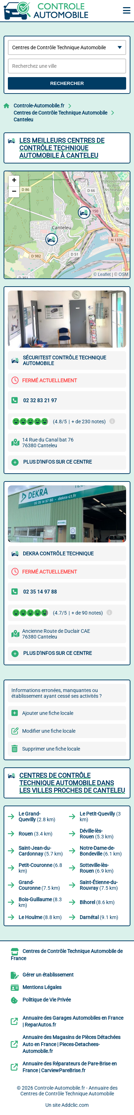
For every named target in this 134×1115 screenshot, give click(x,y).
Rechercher (67, 83)
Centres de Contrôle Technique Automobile (60, 113)
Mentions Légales (42, 987)
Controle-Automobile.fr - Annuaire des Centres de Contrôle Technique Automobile (69, 1090)
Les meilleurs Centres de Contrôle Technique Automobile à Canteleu (61, 148)
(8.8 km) (40, 917)
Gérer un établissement (48, 975)
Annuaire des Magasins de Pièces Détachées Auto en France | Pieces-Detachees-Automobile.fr (71, 1044)
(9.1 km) (99, 917)
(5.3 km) (97, 833)
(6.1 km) (101, 851)
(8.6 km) (97, 902)
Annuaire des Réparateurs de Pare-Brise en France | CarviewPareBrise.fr (70, 1067)
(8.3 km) (40, 902)
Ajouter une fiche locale (47, 713)
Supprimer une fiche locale (51, 749)
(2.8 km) (37, 816)
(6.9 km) (97, 868)
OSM (123, 274)
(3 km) (100, 816)
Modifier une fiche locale (48, 731)
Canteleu (23, 119)
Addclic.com (75, 1105)
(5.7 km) (41, 851)
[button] (83, 211)
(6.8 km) (40, 868)
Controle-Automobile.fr (39, 106)
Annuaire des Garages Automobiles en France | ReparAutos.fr (73, 1021)
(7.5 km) (39, 885)
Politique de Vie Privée (47, 1000)
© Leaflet (101, 274)
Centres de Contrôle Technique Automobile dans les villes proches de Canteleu (72, 783)
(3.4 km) (36, 834)
